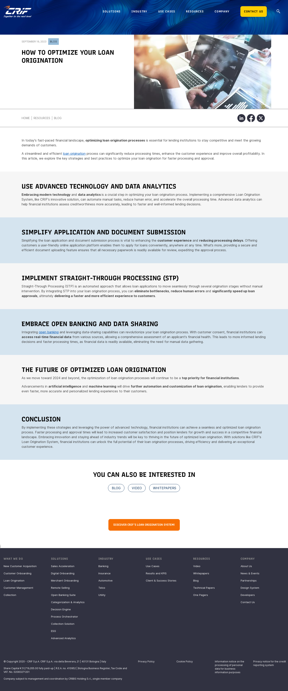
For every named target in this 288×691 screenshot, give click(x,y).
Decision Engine (61, 609)
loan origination (74, 154)
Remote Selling (60, 587)
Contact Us (248, 602)
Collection (10, 595)
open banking (49, 332)
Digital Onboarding (62, 573)
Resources (42, 118)
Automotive (105, 580)
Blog (53, 41)
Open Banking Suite (63, 595)
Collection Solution (62, 623)
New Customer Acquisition (20, 566)
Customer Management (18, 587)
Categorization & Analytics (68, 602)
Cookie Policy (184, 661)
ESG (53, 631)
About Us (246, 566)
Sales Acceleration (62, 566)
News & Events (250, 573)
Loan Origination (14, 580)
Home (26, 118)
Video (196, 566)
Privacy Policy (146, 661)
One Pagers (200, 595)
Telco (101, 587)
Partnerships (249, 580)
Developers (248, 595)
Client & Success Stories (161, 580)
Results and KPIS (156, 573)
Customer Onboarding (17, 573)
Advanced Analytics (63, 638)
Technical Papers (204, 587)
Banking (103, 566)
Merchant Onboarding (65, 580)
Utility (101, 595)
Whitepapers (201, 573)
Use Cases (152, 566)
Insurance (104, 573)
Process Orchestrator (64, 616)
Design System (250, 587)
